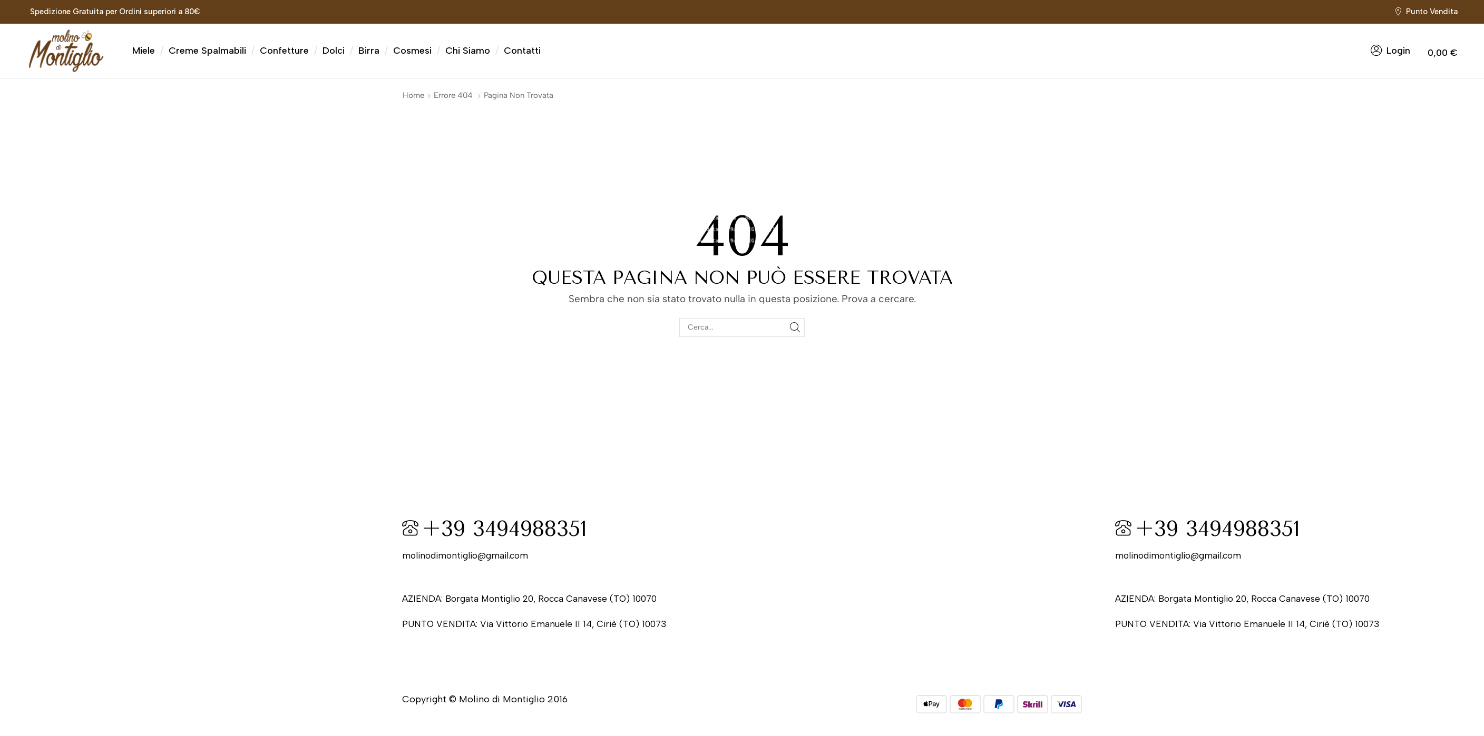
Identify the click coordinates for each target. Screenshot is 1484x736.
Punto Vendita (1432, 11)
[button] (1390, 50)
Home (413, 95)
